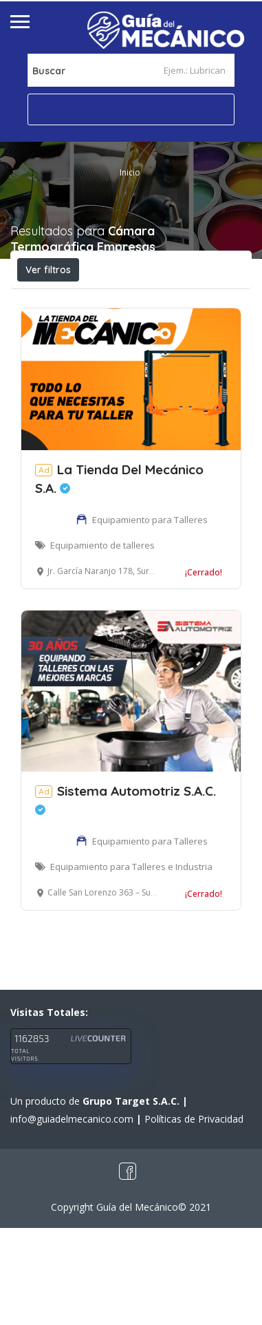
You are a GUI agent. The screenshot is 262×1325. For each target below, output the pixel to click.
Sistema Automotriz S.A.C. (125, 896)
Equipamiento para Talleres (150, 617)
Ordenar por (169, 331)
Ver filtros (48, 270)
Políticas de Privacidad (193, 1215)
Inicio (130, 172)
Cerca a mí (83, 330)
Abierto (50, 300)
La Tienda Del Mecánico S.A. (119, 575)
